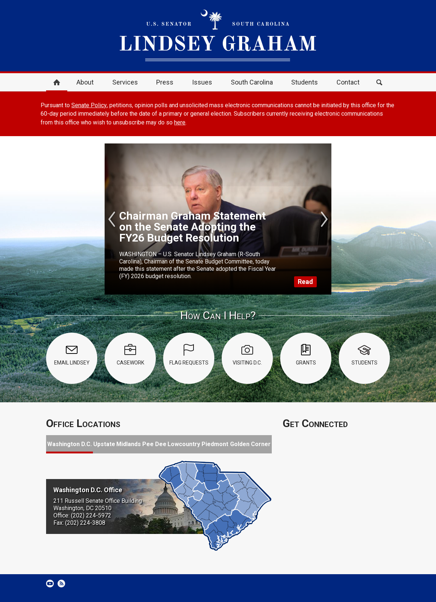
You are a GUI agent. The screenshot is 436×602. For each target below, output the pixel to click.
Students (304, 82)
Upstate (104, 444)
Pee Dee (154, 444)
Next (324, 219)
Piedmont (215, 444)
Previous (112, 219)
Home (56, 82)
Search (379, 82)
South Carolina (252, 82)
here (179, 122)
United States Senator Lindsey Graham (218, 35)
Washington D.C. (69, 444)
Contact (348, 82)
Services (125, 82)
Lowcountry (184, 444)
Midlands (128, 444)
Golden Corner (250, 444)
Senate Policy (89, 105)
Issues (202, 82)
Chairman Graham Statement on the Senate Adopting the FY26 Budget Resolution (192, 226)
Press (164, 82)
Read (305, 281)
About (85, 82)
